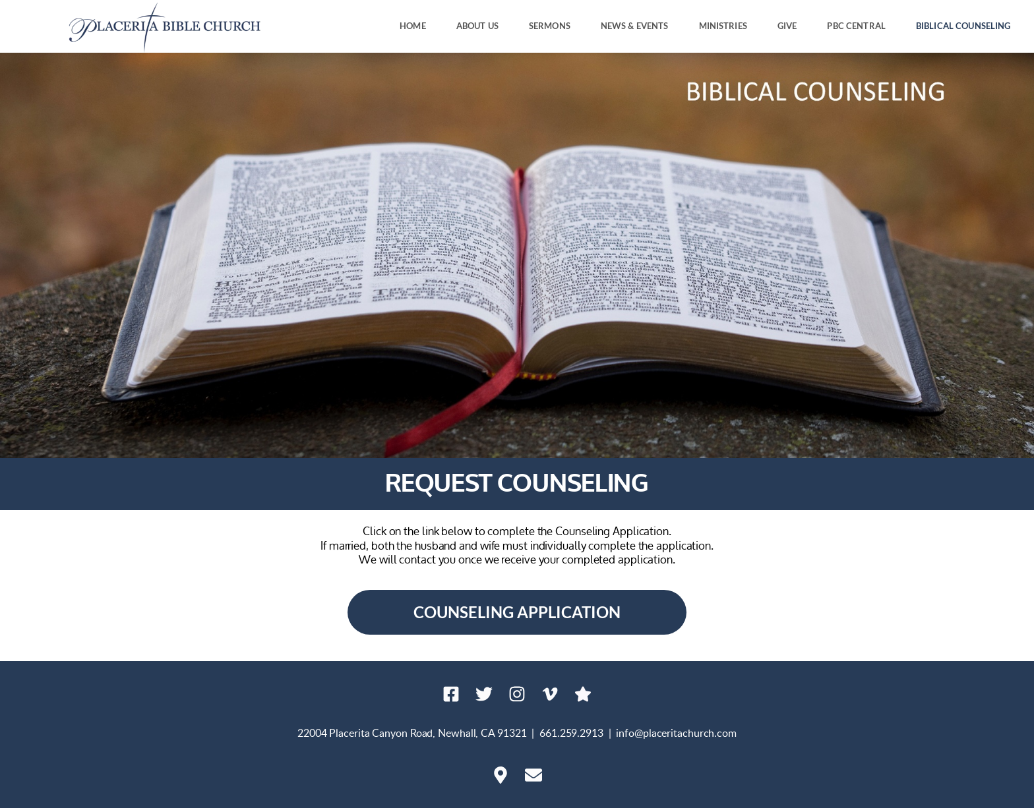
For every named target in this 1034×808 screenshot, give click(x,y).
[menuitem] (413, 26)
